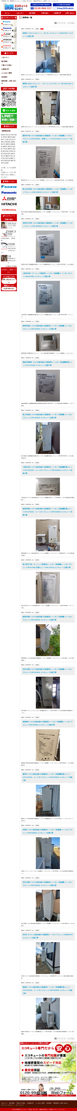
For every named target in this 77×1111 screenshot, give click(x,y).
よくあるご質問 (6, 73)
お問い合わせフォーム (8, 281)
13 (68, 23)
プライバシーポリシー (7, 1105)
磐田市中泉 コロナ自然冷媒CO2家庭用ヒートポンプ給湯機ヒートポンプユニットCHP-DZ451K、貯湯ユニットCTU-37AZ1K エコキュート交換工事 (47, 139)
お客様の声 (57, 13)
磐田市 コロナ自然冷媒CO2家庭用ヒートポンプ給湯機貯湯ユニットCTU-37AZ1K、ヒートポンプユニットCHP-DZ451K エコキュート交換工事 (47, 777)
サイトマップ (19, 1105)
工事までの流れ (6, 65)
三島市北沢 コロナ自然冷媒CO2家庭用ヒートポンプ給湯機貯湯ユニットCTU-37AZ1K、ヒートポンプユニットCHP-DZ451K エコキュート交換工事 (47, 470)
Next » (72, 23)
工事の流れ (44, 13)
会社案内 (4, 77)
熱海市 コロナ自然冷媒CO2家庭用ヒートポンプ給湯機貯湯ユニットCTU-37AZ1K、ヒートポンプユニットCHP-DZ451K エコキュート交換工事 (47, 990)
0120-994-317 (9, 289)
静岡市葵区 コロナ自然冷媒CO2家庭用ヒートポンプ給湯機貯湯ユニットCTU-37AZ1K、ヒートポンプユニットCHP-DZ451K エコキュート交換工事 (47, 512)
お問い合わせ (69, 13)
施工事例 (32, 13)
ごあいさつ (19, 13)
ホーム (7, 13)
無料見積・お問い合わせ (8, 82)
